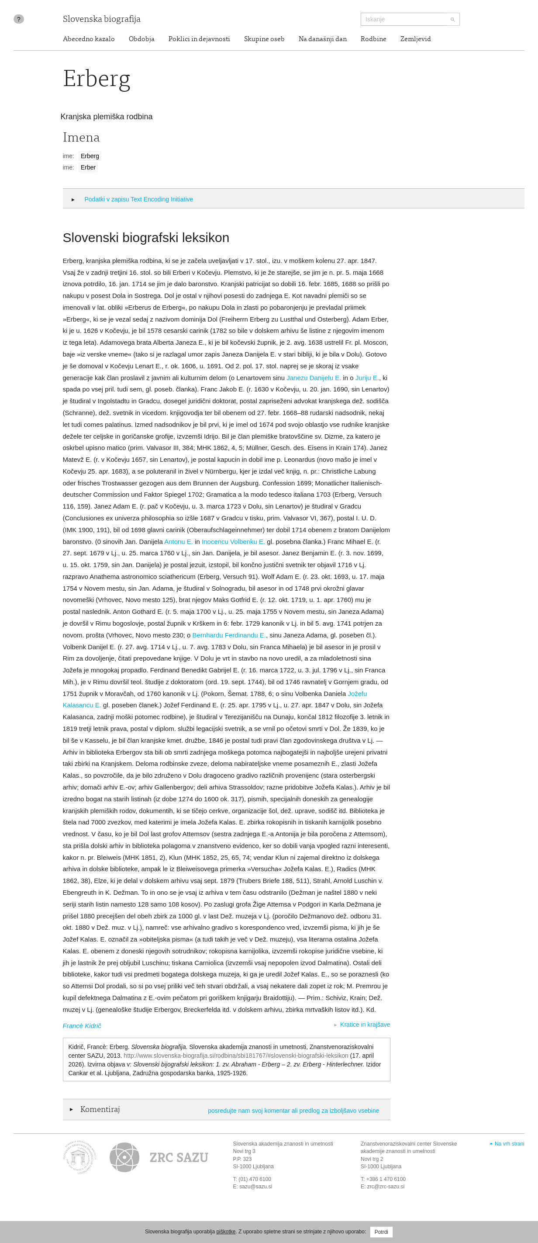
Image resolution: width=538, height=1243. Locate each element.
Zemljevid (415, 39)
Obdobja (142, 39)
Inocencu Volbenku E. (233, 541)
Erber (88, 167)
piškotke (225, 1232)
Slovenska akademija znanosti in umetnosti (283, 1144)
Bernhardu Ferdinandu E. (229, 635)
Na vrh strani (509, 1144)
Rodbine (373, 39)
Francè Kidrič (82, 1025)
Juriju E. (367, 377)
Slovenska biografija (102, 19)
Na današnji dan (323, 39)
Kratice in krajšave (365, 1024)
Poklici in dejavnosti (199, 39)
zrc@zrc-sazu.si (386, 1187)
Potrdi (381, 1232)
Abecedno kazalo (89, 39)
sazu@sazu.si (255, 1187)
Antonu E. (178, 541)
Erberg (90, 155)
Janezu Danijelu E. (313, 377)
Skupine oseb (264, 39)
